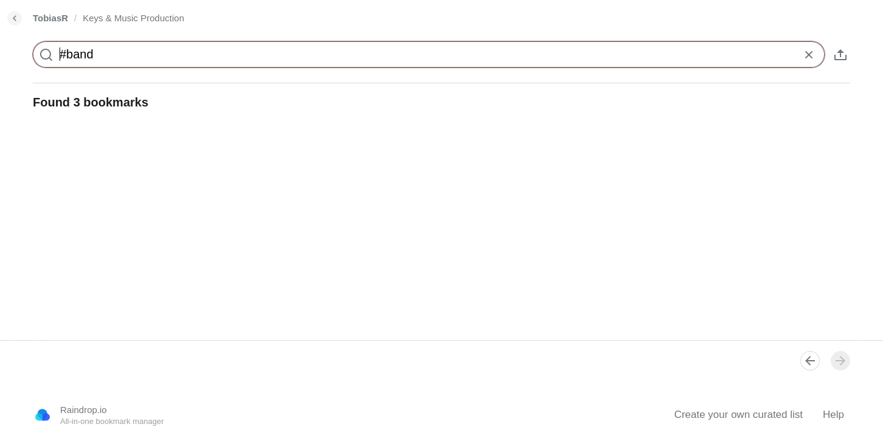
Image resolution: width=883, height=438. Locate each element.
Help (833, 414)
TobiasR (50, 18)
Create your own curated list (738, 414)
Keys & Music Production (133, 18)
